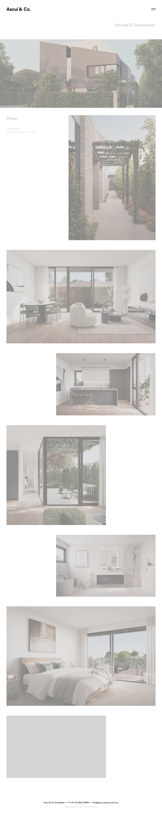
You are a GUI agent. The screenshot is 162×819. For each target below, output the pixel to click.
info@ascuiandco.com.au (105, 802)
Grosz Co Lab (73, 807)
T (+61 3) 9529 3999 (78, 802)
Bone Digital (90, 807)
